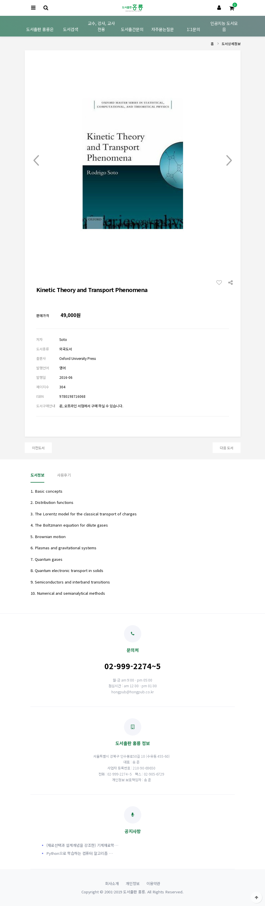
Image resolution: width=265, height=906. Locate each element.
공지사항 (132, 820)
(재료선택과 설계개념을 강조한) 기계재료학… (82, 845)
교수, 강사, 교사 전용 (101, 26)
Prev (36, 160)
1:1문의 (193, 29)
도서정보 (37, 475)
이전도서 (38, 447)
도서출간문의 (132, 29)
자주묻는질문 (162, 29)
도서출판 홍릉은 (40, 29)
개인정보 (133, 883)
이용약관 (153, 883)
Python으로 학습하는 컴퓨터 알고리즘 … (79, 853)
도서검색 (70, 29)
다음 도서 (226, 447)
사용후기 (64, 475)
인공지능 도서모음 (224, 26)
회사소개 (112, 883)
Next (229, 160)
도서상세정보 (231, 43)
